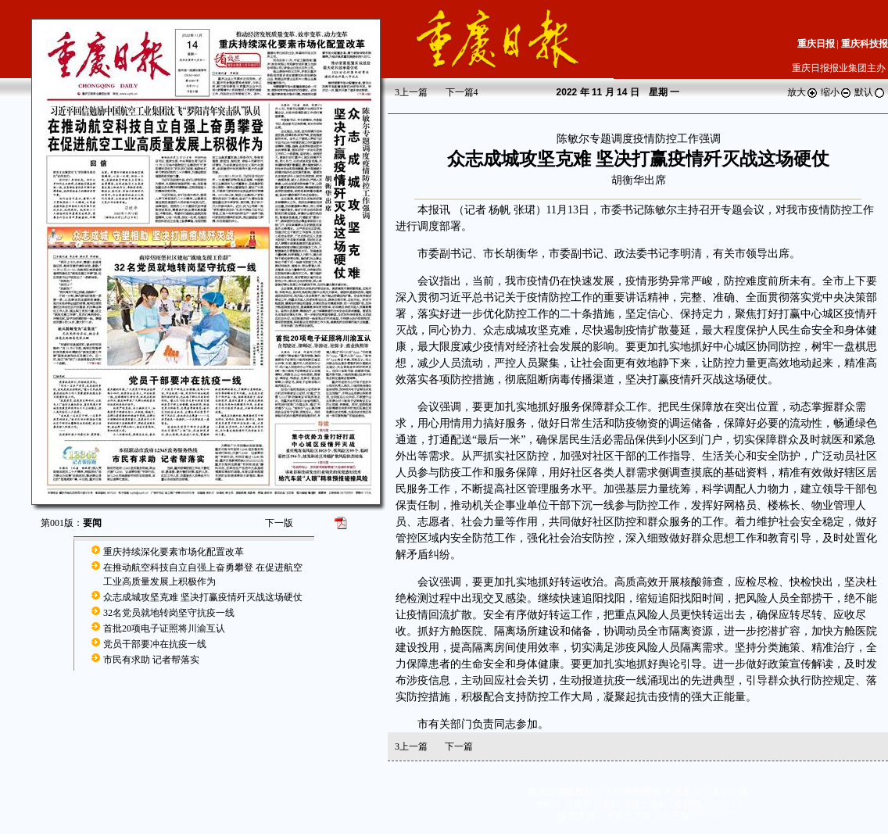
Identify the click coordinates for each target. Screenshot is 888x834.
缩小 (836, 92)
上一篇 (411, 92)
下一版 (279, 522)
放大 (802, 92)
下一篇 (462, 92)
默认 (870, 92)
